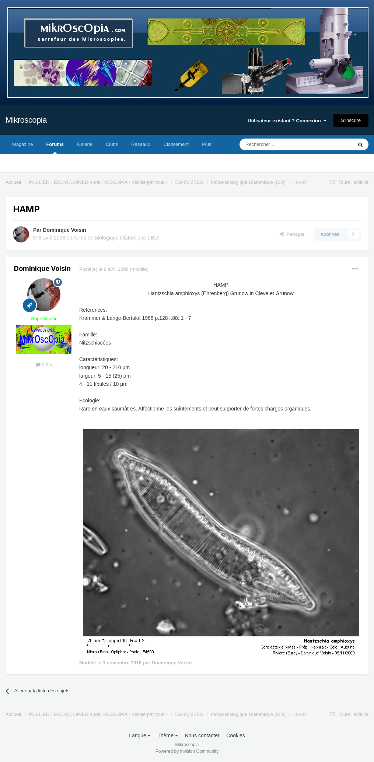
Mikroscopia (26, 120)
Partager (292, 234)
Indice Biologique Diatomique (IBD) (119, 238)
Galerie (84, 144)
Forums (55, 147)
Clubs (112, 144)
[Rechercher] (281, 144)
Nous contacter (202, 735)
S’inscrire (351, 120)
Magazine (22, 144)
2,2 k (44, 364)
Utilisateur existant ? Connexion (287, 120)
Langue (140, 735)
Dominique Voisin (64, 230)
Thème (167, 735)
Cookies (235, 735)
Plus (206, 144)
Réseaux (140, 144)
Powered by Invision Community (187, 751)
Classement (176, 144)
